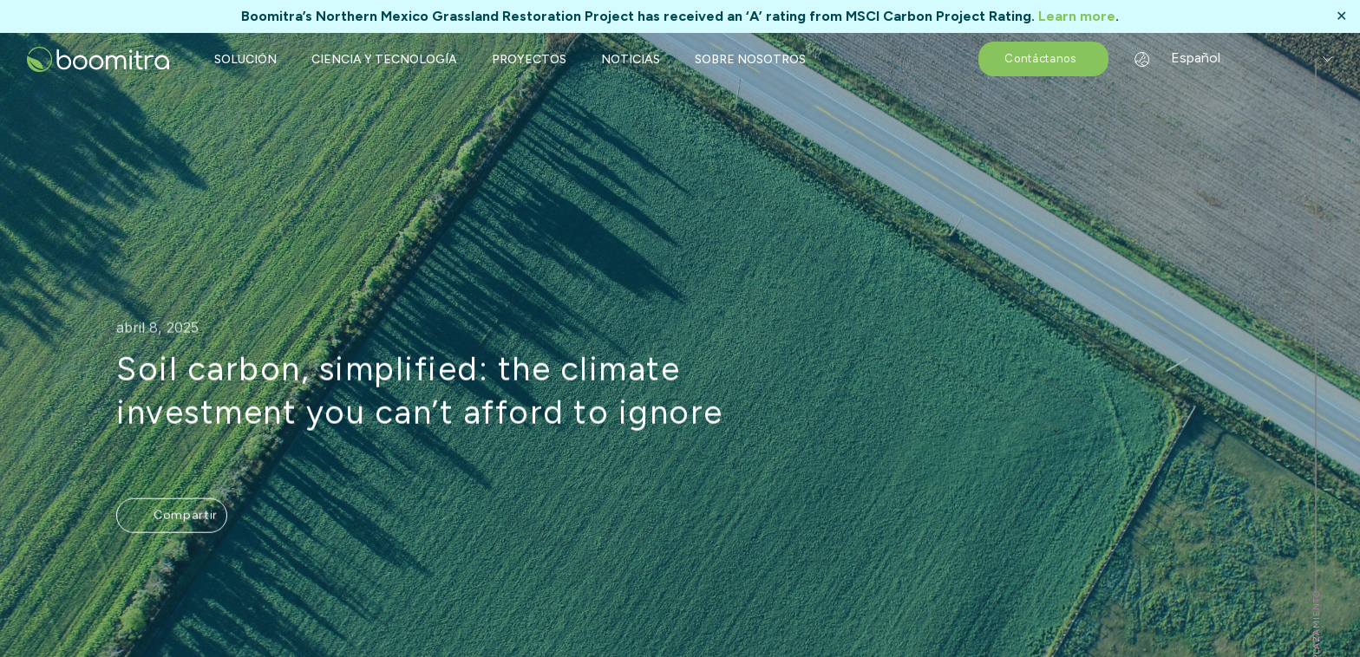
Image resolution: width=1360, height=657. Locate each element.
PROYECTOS (529, 59)
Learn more (1076, 16)
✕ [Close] (1341, 16)
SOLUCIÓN (245, 59)
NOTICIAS (630, 59)
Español (1182, 57)
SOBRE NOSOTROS (750, 59)
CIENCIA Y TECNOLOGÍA (384, 59)
